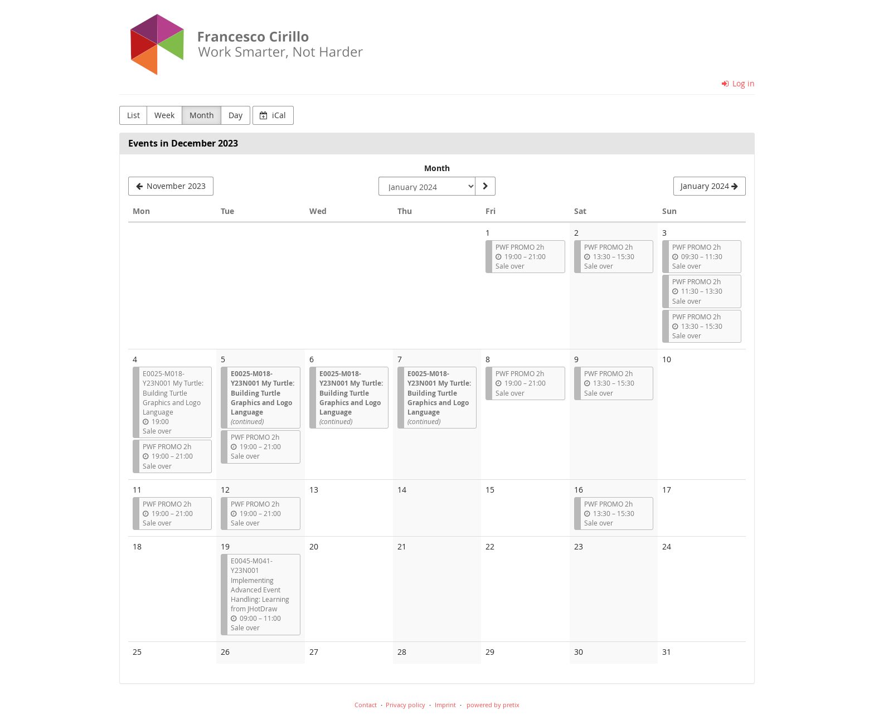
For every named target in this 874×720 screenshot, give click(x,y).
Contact (366, 704)
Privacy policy (405, 704)
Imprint (445, 704)
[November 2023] (170, 186)
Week (164, 115)
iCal (273, 115)
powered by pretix (493, 704)
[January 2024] (709, 186)
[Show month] (485, 186)
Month (202, 115)
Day (235, 115)
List (133, 115)
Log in (738, 83)
